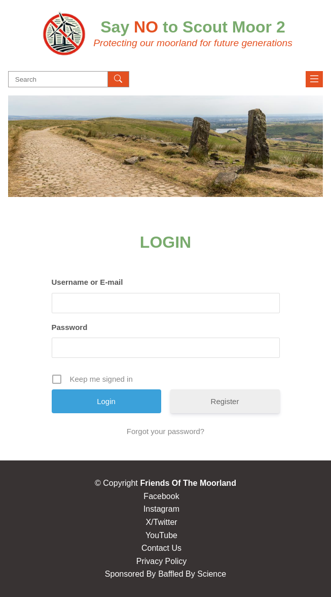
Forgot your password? (165, 431)
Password (70, 327)
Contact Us (161, 548)
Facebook (161, 496)
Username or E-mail (87, 282)
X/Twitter (161, 522)
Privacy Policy (161, 561)
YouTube (161, 535)
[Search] (118, 79)
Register (225, 401)
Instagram (161, 509)
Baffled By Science (192, 574)
